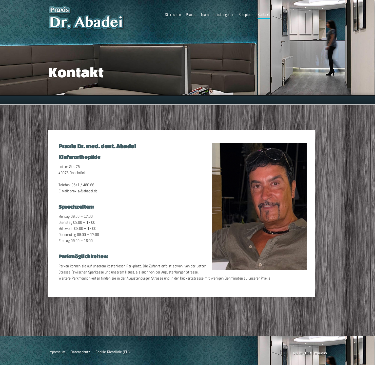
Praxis (190, 14)
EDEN (308, 353)
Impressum (56, 352)
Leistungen (223, 14)
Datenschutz (80, 352)
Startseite (173, 14)
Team (205, 14)
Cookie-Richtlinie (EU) (113, 352)
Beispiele (245, 14)
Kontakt (264, 15)
